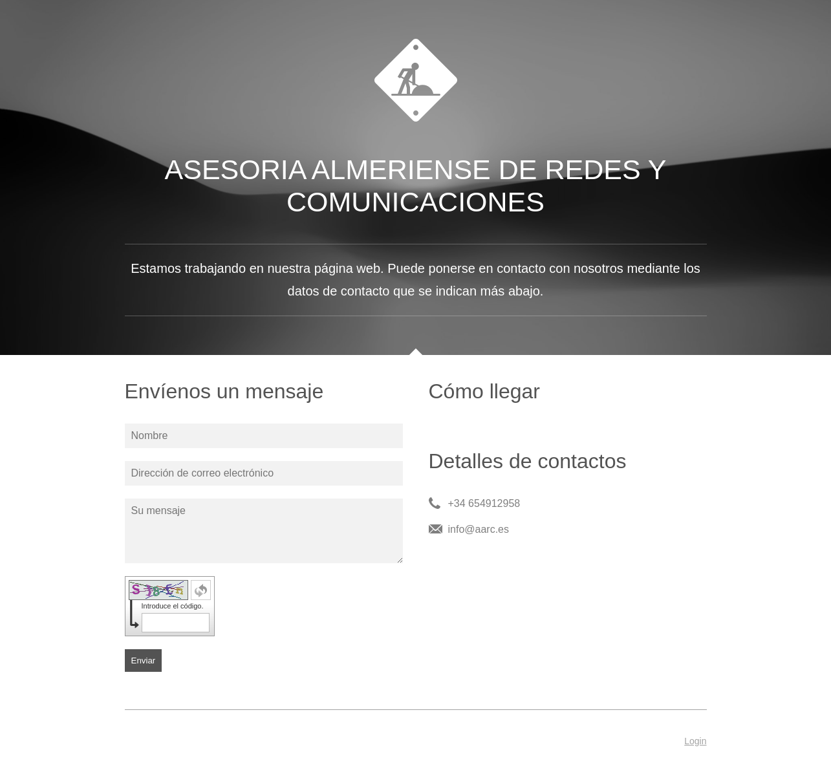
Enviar (143, 660)
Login (695, 741)
